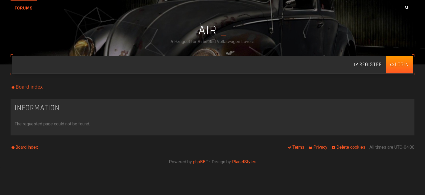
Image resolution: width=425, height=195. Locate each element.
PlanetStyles (244, 161)
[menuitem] (399, 64)
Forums (24, 8)
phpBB (199, 161)
